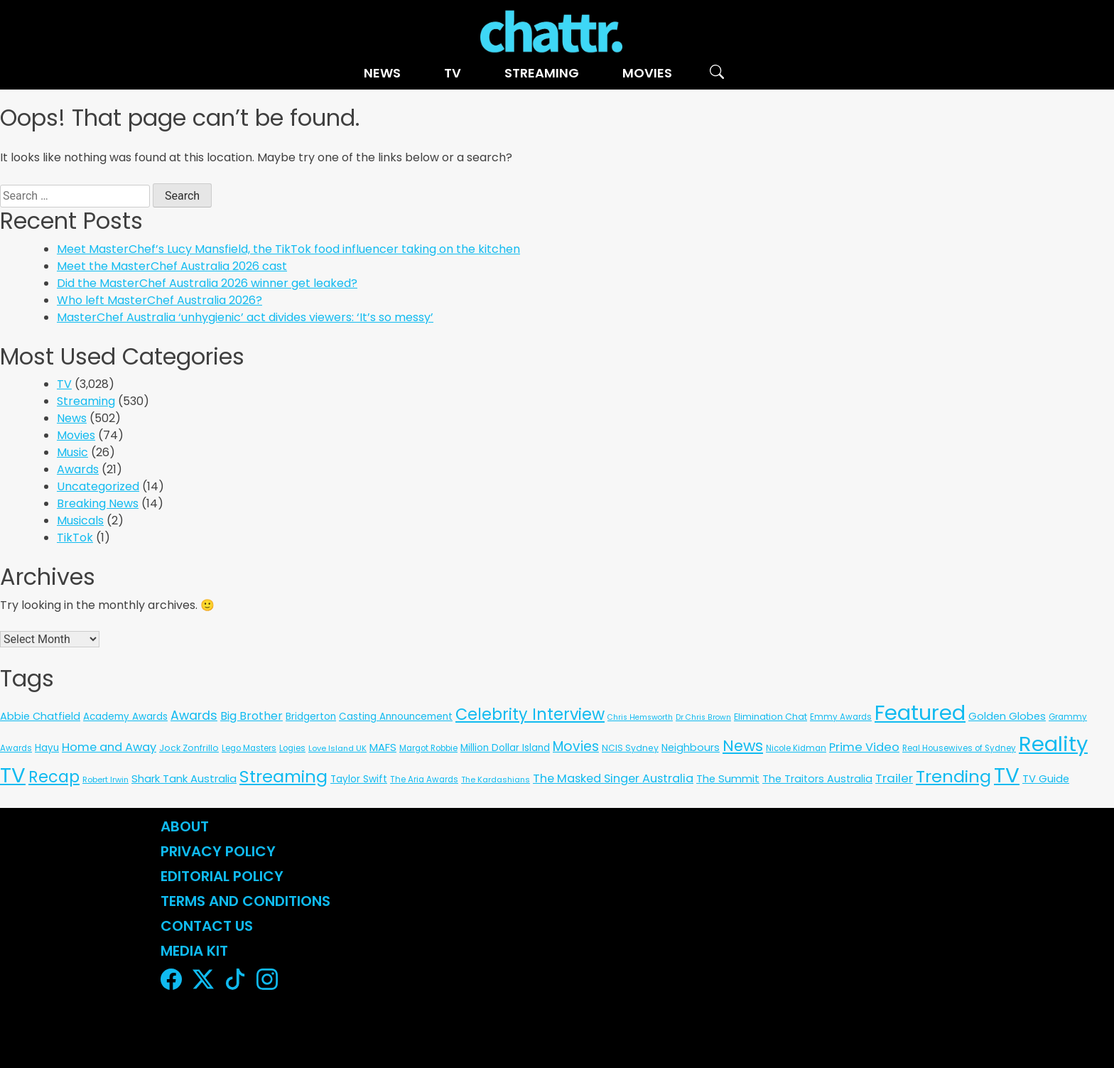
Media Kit (194, 951)
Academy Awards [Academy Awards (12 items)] (125, 716)
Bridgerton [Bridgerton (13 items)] (311, 716)
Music (72, 452)
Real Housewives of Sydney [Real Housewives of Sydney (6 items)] (959, 748)
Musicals (80, 520)
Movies (647, 73)
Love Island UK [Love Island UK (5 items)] (337, 748)
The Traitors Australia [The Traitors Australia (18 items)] (817, 779)
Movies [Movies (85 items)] (576, 746)
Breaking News (98, 503)
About (185, 826)
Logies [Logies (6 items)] (292, 748)
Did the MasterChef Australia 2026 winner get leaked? (207, 283)
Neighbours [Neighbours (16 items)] (690, 747)
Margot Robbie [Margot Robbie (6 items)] (428, 748)
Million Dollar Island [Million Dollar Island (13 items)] (505, 748)
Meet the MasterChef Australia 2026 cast (172, 266)
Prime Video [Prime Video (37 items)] (864, 747)
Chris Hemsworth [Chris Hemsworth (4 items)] (640, 717)
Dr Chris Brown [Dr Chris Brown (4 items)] (703, 717)
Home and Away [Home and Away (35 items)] (109, 747)
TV (452, 73)
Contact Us (207, 926)
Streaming (541, 73)
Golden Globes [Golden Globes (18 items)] (1007, 716)
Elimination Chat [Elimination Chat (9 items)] (770, 717)
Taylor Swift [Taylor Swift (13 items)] (358, 779)
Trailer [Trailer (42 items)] (894, 778)
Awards (78, 469)
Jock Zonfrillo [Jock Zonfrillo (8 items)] (189, 748)
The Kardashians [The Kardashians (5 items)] (495, 779)
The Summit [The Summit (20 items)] (727, 778)
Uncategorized (98, 486)
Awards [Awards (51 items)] (194, 715)
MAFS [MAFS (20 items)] (382, 747)
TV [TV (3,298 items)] (1007, 774)
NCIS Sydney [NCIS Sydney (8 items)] (630, 748)
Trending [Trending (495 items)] (953, 776)
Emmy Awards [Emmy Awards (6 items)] (841, 717)
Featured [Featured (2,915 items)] (920, 712)
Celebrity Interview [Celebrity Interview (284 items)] (530, 714)
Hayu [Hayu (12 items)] (47, 748)
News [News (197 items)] (743, 745)
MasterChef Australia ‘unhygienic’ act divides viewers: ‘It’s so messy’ (245, 317)
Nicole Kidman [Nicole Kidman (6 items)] (796, 748)
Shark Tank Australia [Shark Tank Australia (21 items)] (184, 778)
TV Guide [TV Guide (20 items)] (1045, 778)
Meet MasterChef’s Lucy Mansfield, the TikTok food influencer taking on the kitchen (288, 249)
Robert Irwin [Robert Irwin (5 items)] (105, 779)
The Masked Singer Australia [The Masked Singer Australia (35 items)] (613, 778)
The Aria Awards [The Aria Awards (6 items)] (424, 779)
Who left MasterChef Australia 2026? (159, 300)
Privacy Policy (218, 851)
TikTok (75, 537)
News (382, 73)
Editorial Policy (224, 876)
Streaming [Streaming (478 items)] (283, 776)
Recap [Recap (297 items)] (54, 777)
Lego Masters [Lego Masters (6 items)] (249, 748)
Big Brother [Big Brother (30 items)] (251, 716)
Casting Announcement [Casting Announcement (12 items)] (396, 716)
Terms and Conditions (245, 901)
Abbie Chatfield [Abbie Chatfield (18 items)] (40, 716)
